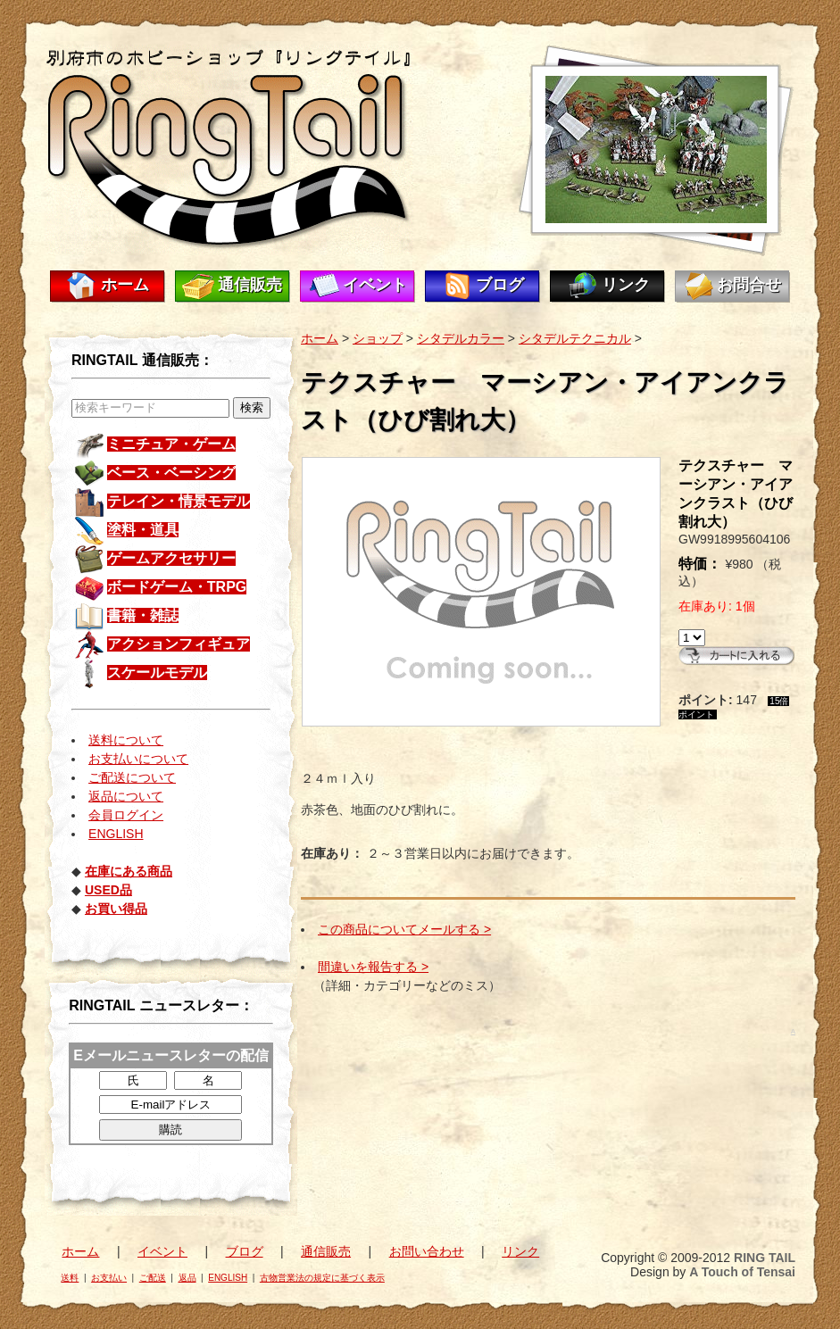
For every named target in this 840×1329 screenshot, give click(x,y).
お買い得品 (116, 908)
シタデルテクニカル (575, 338)
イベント (375, 285)
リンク (626, 285)
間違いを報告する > (373, 966)
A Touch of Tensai (742, 1272)
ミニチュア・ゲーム (171, 444)
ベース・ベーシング (171, 472)
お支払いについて (138, 759)
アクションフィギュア (178, 644)
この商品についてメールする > (404, 929)
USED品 (108, 890)
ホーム (125, 285)
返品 (187, 1278)
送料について (125, 740)
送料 (70, 1278)
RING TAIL (764, 1257)
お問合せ (749, 285)
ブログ (500, 285)
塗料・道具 (143, 529)
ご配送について (132, 777)
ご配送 (152, 1278)
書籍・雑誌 (143, 615)
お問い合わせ (426, 1251)
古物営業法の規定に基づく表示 (322, 1278)
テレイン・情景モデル (178, 501)
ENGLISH (115, 833)
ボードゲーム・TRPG (176, 586)
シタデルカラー (460, 338)
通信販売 (250, 285)
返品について (125, 796)
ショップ (378, 338)
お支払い (109, 1278)
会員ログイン (125, 815)
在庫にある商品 (128, 871)
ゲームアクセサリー (171, 558)
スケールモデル (157, 672)
